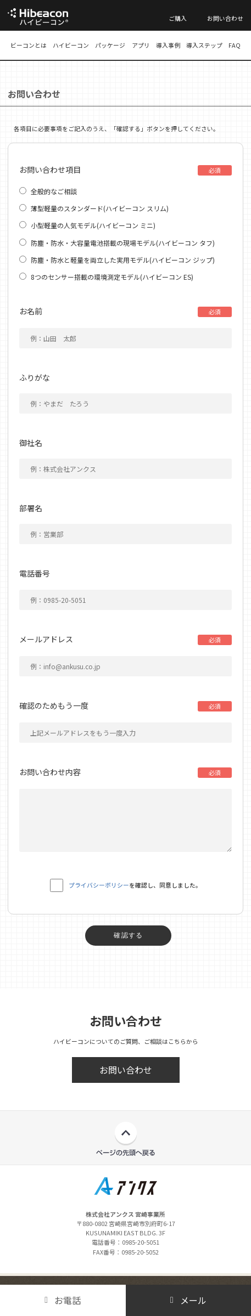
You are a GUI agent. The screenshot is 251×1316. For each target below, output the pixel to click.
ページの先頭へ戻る (125, 1139)
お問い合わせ (225, 18)
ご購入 (178, 18)
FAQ (234, 45)
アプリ (141, 45)
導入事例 (168, 45)
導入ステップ (204, 45)
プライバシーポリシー (99, 884)
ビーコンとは (28, 45)
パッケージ (110, 45)
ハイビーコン (71, 45)
